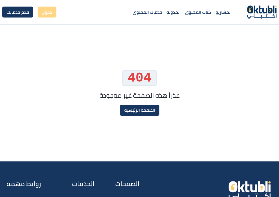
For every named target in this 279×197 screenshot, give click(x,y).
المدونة (173, 12)
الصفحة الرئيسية (139, 110)
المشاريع (224, 12)
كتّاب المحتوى (198, 12)
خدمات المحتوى (147, 12)
